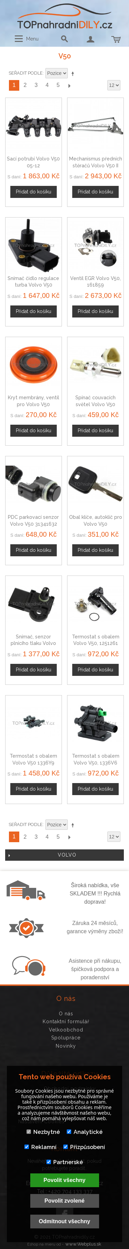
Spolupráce (65, 1037)
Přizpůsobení (84, 1147)
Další (69, 85)
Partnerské (64, 1162)
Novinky (66, 1046)
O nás (66, 1013)
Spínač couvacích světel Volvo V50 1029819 (95, 404)
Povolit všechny (65, 1180)
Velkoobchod (66, 1030)
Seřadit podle (26, 73)
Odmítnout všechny (64, 1221)
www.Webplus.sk (83, 1244)
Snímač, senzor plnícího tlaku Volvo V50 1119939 (33, 643)
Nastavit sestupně (74, 73)
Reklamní (40, 1147)
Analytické (85, 1132)
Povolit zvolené (64, 1201)
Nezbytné (43, 1132)
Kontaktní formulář (66, 1021)
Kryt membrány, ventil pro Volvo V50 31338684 (33, 404)
